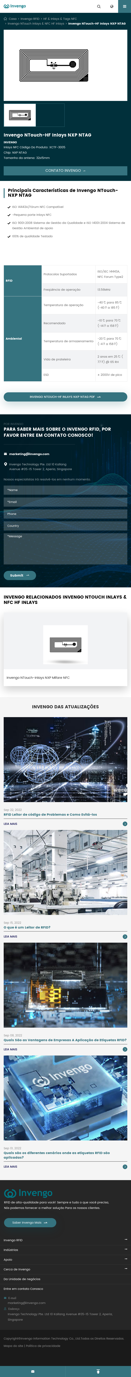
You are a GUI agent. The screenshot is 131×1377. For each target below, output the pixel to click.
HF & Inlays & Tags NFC (60, 19)
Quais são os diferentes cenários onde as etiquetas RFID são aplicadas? (57, 1155)
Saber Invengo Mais (30, 1222)
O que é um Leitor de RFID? (27, 927)
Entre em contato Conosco (23, 1289)
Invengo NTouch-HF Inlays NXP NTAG (97, 23)
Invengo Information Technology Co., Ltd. (51, 1338)
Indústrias (11, 1250)
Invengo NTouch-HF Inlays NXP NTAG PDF (65, 400)
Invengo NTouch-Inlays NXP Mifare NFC (38, 677)
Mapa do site (13, 1346)
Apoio (8, 1259)
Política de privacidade (43, 1346)
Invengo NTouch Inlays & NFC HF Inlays (36, 23)
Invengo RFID (30, 19)
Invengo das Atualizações (65, 707)
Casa (13, 19)
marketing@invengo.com (29, 454)
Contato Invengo (65, 171)
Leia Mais (65, 824)
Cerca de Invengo (17, 1269)
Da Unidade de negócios (22, 1279)
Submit (20, 575)
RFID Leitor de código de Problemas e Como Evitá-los (50, 814)
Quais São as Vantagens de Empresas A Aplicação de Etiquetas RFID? (65, 1040)
